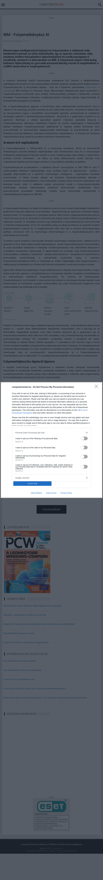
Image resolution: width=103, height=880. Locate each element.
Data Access (51, 493)
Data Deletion (36, 493)
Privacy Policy (66, 493)
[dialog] (51, 440)
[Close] (97, 387)
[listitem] (51, 432)
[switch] (84, 438)
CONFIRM (32, 484)
